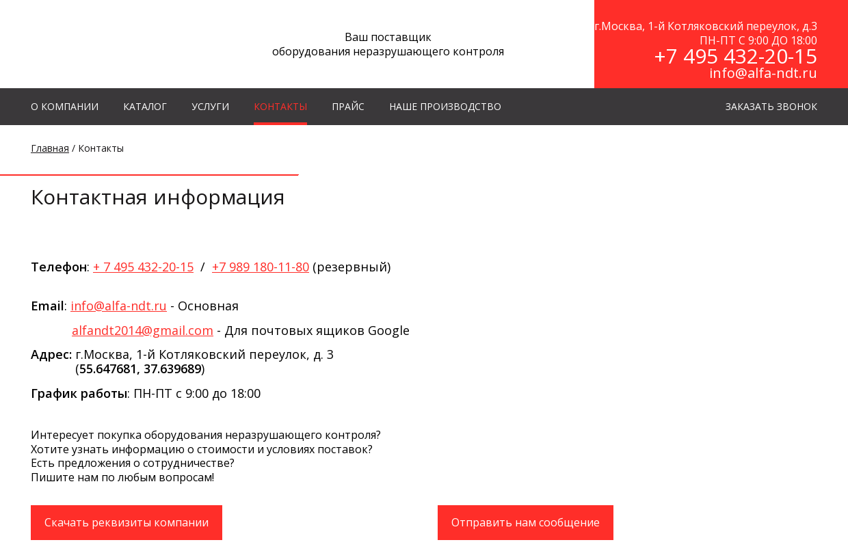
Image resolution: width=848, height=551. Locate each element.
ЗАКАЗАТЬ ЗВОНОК (771, 106)
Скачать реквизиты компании (126, 522)
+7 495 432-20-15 (735, 56)
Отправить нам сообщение (525, 522)
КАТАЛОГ (145, 106)
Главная (50, 148)
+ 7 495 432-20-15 (143, 266)
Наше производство (445, 106)
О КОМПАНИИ (64, 106)
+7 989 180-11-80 (260, 266)
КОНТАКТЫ (280, 106)
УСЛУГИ (210, 106)
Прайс (348, 106)
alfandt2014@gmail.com (142, 330)
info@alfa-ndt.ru (763, 73)
